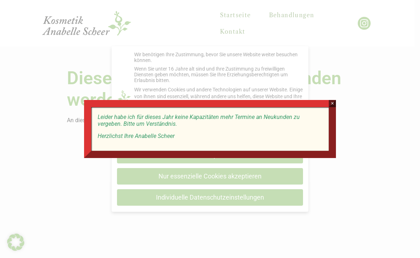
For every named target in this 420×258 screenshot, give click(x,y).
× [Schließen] (333, 103)
